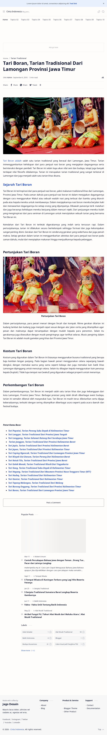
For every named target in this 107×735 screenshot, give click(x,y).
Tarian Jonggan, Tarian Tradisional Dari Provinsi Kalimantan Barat (42, 441)
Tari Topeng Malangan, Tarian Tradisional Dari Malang (36, 482)
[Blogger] (70, 638)
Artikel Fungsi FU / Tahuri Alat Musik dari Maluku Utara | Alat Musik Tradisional (54, 615)
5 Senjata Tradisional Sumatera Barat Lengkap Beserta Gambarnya (51, 593)
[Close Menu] (103, 3)
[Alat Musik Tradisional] (43, 610)
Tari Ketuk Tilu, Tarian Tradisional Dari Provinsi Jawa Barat (38, 460)
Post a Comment (53, 502)
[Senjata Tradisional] (41, 588)
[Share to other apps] (40, 85)
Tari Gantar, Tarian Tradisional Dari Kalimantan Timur (35, 479)
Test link (73, 3)
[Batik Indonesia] (40, 601)
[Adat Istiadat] (37, 632)
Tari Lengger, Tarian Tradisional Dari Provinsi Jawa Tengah (38, 434)
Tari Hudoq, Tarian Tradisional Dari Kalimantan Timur (35, 475)
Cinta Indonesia (14, 11)
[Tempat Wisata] (41, 576)
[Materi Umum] (40, 556)
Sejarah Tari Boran (17, 184)
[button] (99, 11)
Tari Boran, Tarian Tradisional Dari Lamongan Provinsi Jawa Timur (41, 490)
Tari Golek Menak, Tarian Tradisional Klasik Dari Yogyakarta (38, 464)
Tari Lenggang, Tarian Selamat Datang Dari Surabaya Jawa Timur (41, 438)
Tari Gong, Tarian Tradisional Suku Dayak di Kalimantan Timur (39, 468)
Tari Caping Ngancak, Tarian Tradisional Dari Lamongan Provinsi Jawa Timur (46, 453)
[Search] (103, 11)
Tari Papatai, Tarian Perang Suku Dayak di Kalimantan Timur (39, 430)
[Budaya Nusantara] (37, 644)
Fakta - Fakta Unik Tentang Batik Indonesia (45, 604)
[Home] (5, 19)
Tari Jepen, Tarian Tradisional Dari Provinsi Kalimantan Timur (39, 449)
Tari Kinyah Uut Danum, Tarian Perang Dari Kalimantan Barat (39, 456)
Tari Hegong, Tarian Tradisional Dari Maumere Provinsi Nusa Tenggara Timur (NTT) (49, 471)
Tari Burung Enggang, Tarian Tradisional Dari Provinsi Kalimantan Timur (45, 486)
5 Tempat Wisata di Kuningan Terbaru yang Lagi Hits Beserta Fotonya (54, 581)
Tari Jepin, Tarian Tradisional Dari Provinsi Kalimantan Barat (39, 445)
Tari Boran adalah (12, 160)
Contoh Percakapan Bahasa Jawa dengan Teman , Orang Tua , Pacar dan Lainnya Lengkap (54, 561)
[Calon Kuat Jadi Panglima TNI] (70, 644)
